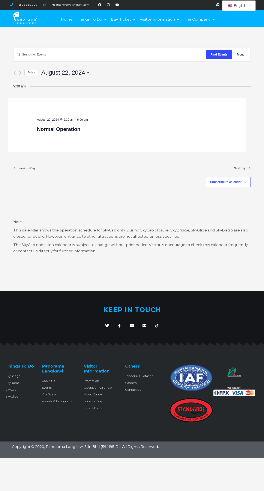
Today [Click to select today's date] (31, 72)
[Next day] (20, 73)
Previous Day (26, 169)
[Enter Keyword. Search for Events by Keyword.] (110, 54)
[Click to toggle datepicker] (65, 72)
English (237, 6)
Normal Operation (59, 129)
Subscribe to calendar (226, 183)
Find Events (219, 54)
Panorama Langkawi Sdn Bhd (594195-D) (83, 450)
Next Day (241, 169)
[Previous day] (14, 73)
